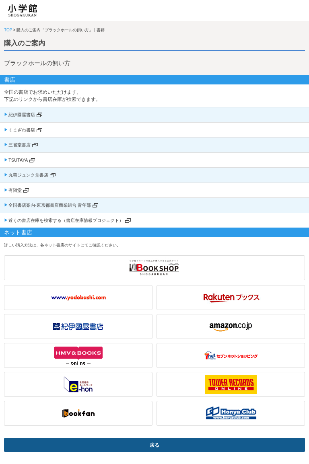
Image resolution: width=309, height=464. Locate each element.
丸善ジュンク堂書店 (28, 174)
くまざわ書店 (21, 129)
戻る (154, 445)
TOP (8, 30)
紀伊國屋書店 (21, 114)
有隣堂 (15, 190)
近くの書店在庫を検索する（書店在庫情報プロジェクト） (66, 220)
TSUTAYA (18, 160)
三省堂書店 (19, 144)
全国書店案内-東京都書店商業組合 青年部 (49, 205)
